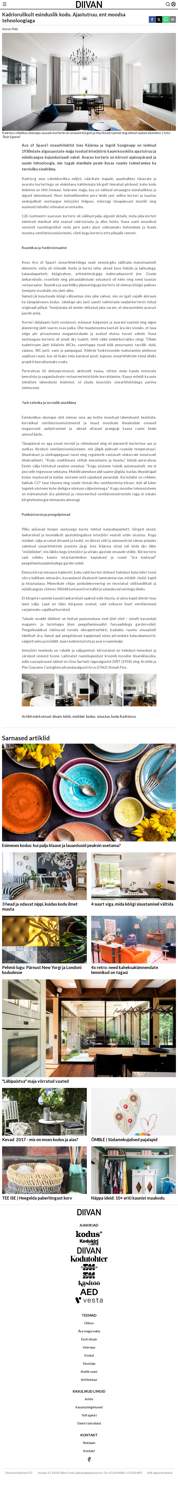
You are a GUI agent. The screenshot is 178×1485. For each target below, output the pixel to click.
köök (67, 716)
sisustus (103, 716)
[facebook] (152, 19)
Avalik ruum (89, 1371)
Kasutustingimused (89, 1407)
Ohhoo (89, 1323)
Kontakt (89, 1451)
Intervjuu (89, 1347)
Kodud (89, 1355)
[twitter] (159, 19)
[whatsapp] (165, 19)
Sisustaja (89, 1363)
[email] (172, 19)
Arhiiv (89, 1399)
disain (57, 716)
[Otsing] (167, 4)
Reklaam (89, 1443)
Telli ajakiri (89, 1415)
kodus (91, 716)
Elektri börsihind (89, 1423)
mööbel (78, 716)
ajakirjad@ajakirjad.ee (88, 1472)
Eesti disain (89, 1339)
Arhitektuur (89, 1379)
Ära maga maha (89, 1331)
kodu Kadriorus (123, 716)
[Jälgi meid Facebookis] (89, 1459)
